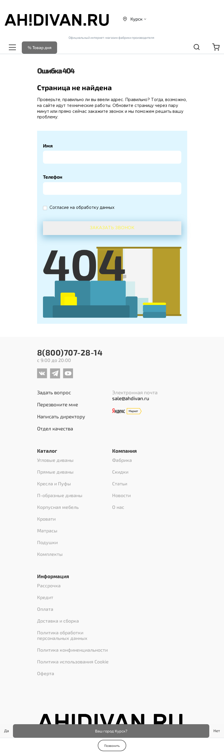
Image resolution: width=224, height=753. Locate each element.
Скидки (120, 471)
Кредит (45, 597)
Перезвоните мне (57, 404)
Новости (121, 495)
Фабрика (122, 460)
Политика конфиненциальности (72, 650)
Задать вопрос (54, 392)
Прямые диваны (55, 471)
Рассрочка (49, 585)
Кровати (46, 518)
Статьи (119, 483)
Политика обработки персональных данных (62, 635)
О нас (118, 507)
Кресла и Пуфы (54, 483)
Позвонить (112, 745)
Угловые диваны (55, 460)
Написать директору (61, 416)
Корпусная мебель (58, 507)
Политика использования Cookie (73, 661)
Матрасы (47, 530)
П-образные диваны (59, 495)
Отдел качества (55, 428)
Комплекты (50, 554)
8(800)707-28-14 (70, 352)
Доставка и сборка (58, 620)
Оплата (45, 609)
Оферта (45, 673)
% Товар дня (40, 47)
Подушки (47, 542)
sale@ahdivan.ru (130, 398)
